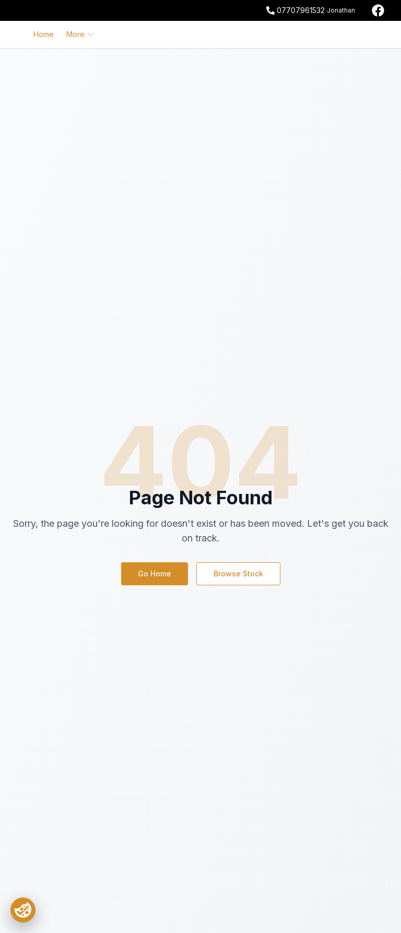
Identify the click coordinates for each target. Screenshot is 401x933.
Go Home (154, 573)
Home (43, 34)
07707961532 (301, 10)
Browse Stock (238, 573)
